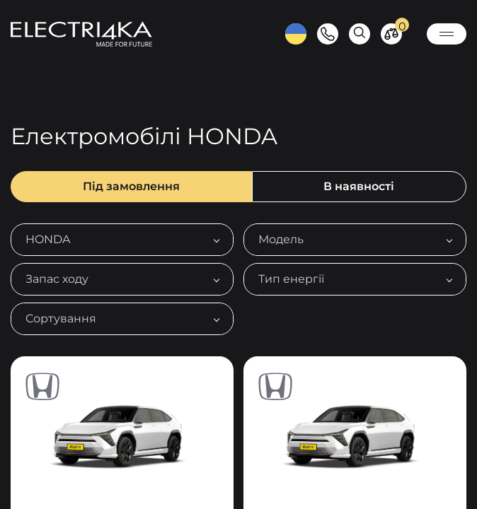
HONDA (47, 239)
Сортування (60, 318)
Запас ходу (56, 279)
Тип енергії (291, 279)
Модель (281, 239)
